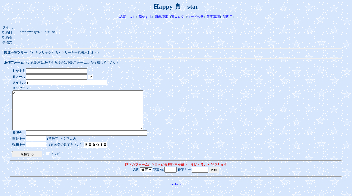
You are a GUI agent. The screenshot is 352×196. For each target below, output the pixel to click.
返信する (145, 17)
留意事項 (213, 17)
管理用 (228, 17)
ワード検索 (195, 17)
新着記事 (161, 17)
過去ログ (177, 17)
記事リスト (127, 17)
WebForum (176, 192)
